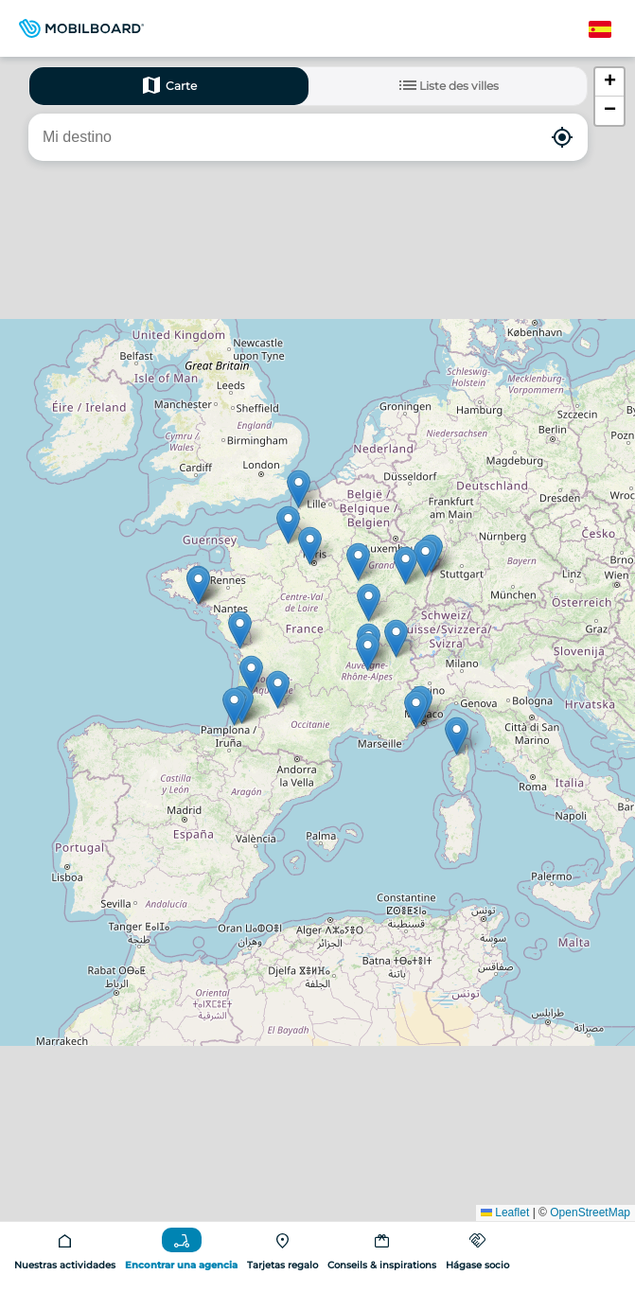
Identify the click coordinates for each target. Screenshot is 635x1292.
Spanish (611, 30)
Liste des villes (448, 85)
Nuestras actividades (64, 1265)
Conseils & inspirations (381, 1265)
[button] (240, 630)
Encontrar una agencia (181, 1265)
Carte (168, 85)
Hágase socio (477, 1265)
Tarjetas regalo (282, 1265)
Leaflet (505, 1212)
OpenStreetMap (590, 1212)
